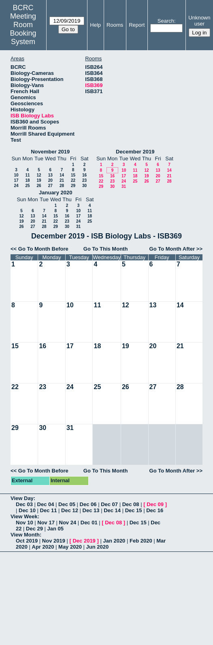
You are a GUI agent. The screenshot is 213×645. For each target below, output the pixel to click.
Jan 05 (55, 529)
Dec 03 (24, 504)
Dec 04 (45, 504)
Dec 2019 (83, 541)
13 (50, 175)
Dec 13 (91, 510)
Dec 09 (155, 504)
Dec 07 (109, 504)
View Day (22, 498)
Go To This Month (105, 249)
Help (95, 25)
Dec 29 (34, 529)
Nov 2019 (53, 541)
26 (38, 185)
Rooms (114, 25)
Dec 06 (88, 504)
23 (84, 180)
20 (50, 180)
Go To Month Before (43, 249)
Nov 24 (68, 522)
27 (50, 185)
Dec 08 (130, 504)
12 (38, 175)
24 (16, 185)
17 (16, 180)
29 (73, 185)
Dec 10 (27, 510)
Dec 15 (133, 510)
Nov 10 (24, 522)
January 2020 (55, 192)
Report (137, 25)
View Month (25, 535)
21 (62, 180)
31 (123, 186)
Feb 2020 (141, 541)
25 (27, 185)
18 (27, 180)
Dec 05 (66, 504)
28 (62, 185)
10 (16, 175)
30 (84, 185)
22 (73, 180)
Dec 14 (112, 510)
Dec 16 (154, 510)
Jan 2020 (114, 541)
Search (166, 21)
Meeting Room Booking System (23, 29)
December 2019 (135, 152)
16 (84, 175)
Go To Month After (172, 249)
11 (27, 175)
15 (73, 175)
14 (62, 175)
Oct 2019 (27, 541)
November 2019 (50, 152)
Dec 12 (69, 510)
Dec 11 (48, 510)
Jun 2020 (97, 547)
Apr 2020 (43, 547)
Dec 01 (89, 522)
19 (38, 180)
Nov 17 (46, 522)
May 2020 (70, 547)
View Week (24, 516)
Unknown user (199, 21)
